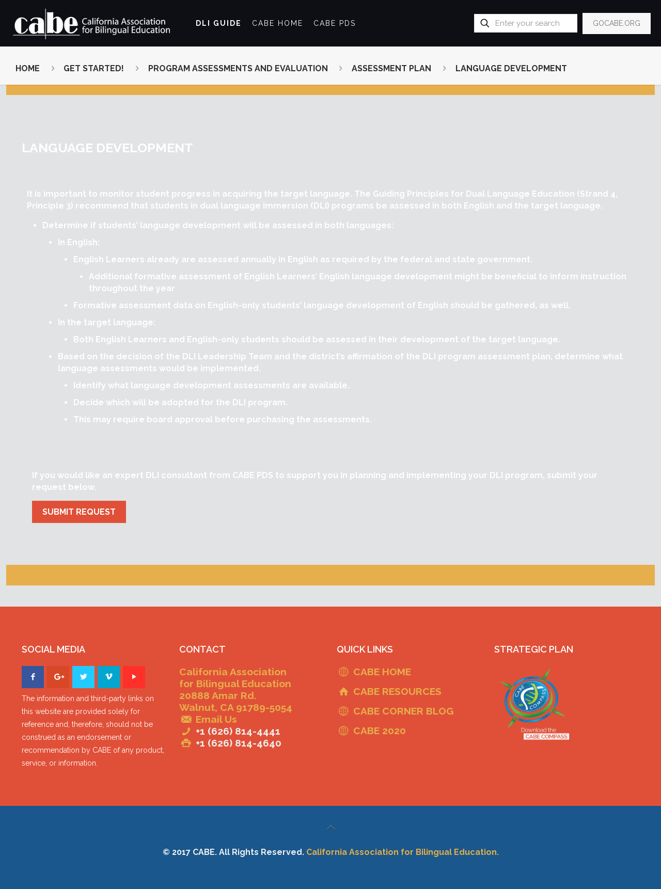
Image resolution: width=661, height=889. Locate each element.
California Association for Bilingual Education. (402, 852)
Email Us (216, 719)
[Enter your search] (525, 23)
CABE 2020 (379, 730)
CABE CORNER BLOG (403, 711)
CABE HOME (382, 671)
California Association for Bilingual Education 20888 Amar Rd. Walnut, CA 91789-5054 (235, 689)
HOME (27, 68)
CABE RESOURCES (397, 691)
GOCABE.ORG (616, 23)
